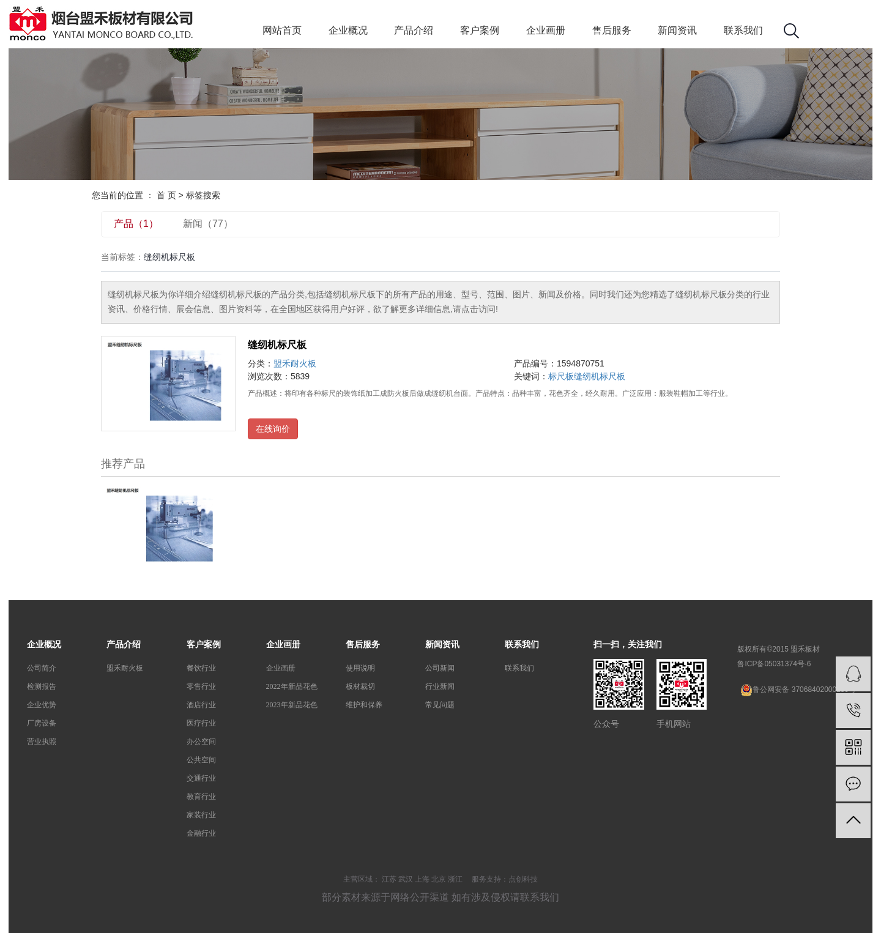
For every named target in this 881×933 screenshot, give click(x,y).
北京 (438, 879)
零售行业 (201, 686)
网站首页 (282, 30)
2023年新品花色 (292, 705)
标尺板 (561, 376)
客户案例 (479, 30)
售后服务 (611, 30)
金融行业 (201, 833)
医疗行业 (201, 723)
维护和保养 (364, 705)
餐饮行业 (201, 668)
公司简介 (41, 668)
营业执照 (41, 741)
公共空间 (201, 760)
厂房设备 (41, 723)
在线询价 (273, 429)
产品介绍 (413, 30)
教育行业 (201, 796)
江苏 (389, 879)
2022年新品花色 (292, 686)
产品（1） (136, 223)
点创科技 (523, 879)
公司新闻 (440, 668)
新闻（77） (208, 223)
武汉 (405, 879)
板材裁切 (360, 686)
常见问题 (440, 705)
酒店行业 (201, 705)
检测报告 (41, 686)
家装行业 (201, 815)
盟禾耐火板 (294, 363)
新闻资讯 (677, 30)
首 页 (166, 195)
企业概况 (348, 30)
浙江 (455, 879)
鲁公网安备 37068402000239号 (798, 690)
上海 (422, 879)
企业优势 (41, 705)
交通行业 (201, 778)
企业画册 (545, 30)
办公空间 (201, 741)
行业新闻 (440, 686)
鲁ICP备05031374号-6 (774, 664)
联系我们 (743, 30)
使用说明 (360, 668)
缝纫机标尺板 (277, 345)
